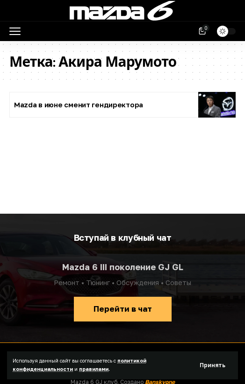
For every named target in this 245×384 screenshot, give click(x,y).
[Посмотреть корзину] (203, 31)
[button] (212, 365)
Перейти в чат (123, 309)
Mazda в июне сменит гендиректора (78, 104)
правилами (93, 369)
